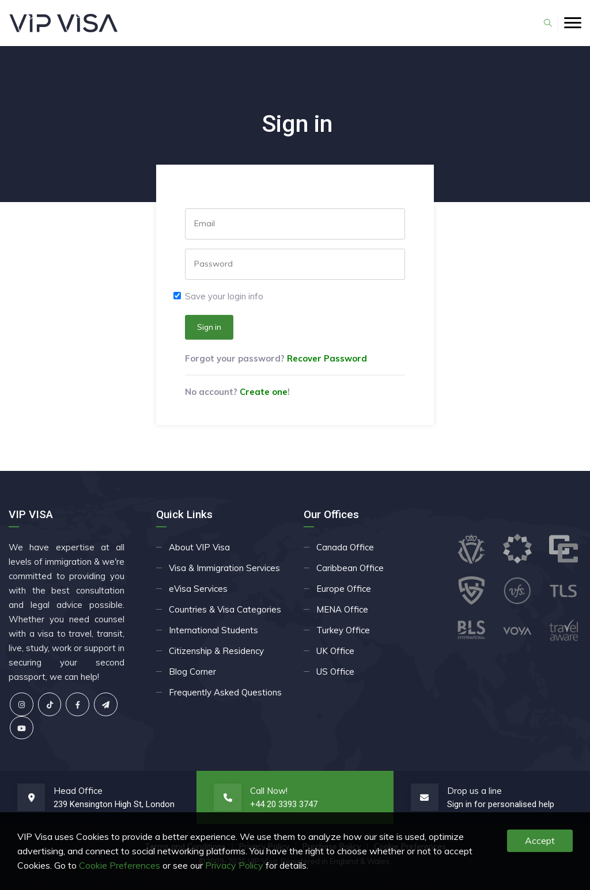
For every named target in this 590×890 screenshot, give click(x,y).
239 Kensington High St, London (114, 804)
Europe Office (343, 588)
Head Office (78, 790)
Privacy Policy (234, 865)
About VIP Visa (199, 547)
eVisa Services (198, 588)
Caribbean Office (350, 567)
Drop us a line (474, 790)
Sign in (209, 327)
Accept (540, 840)
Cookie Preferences (119, 865)
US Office (335, 671)
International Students (213, 630)
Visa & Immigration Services (224, 567)
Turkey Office (343, 630)
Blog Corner (192, 671)
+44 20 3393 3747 (283, 804)
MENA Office (342, 609)
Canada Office (345, 547)
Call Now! (269, 790)
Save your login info (224, 296)
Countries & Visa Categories (225, 609)
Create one (264, 391)
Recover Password (327, 358)
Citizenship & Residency (216, 650)
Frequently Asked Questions (225, 692)
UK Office (335, 650)
